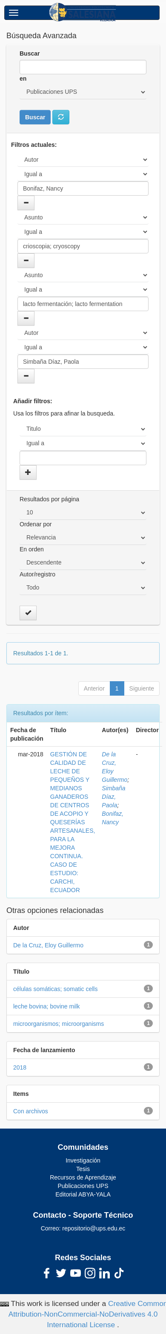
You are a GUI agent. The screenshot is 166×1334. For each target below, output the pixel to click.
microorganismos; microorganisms (58, 1023)
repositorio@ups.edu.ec (93, 1228)
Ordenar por (36, 524)
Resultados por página (49, 499)
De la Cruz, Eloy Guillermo (48, 945)
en (23, 78)
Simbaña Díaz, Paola (113, 797)
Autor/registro (37, 574)
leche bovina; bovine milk (46, 1006)
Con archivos (30, 1111)
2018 (19, 1067)
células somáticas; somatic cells (55, 989)
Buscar (30, 53)
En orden (32, 549)
